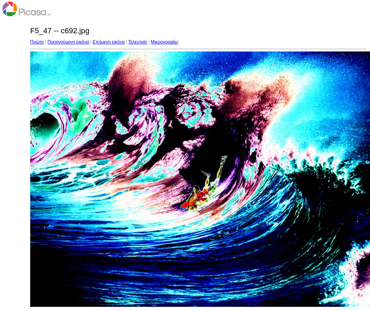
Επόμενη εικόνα (108, 42)
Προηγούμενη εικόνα (68, 42)
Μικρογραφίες (165, 42)
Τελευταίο (137, 42)
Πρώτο (37, 42)
